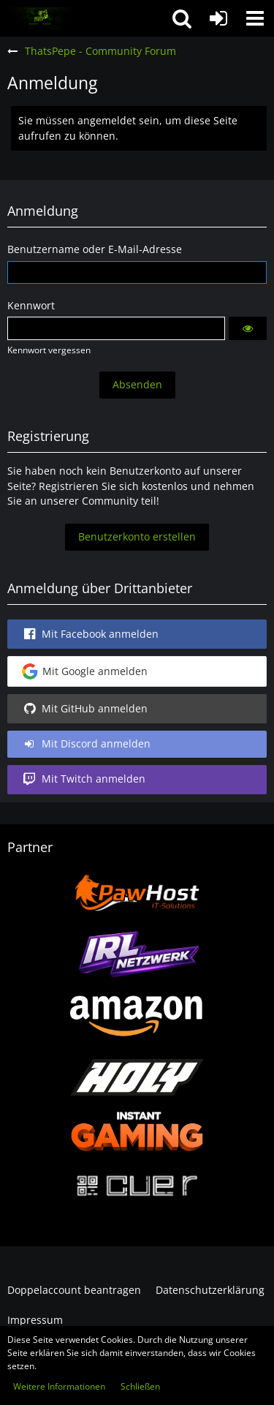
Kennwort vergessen (49, 350)
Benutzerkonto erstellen (137, 536)
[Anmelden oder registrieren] (218, 18)
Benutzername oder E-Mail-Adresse (94, 249)
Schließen (140, 1386)
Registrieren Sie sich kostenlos (113, 486)
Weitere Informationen (59, 1386)
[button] (255, 18)
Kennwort (31, 305)
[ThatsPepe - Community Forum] (40, 18)
